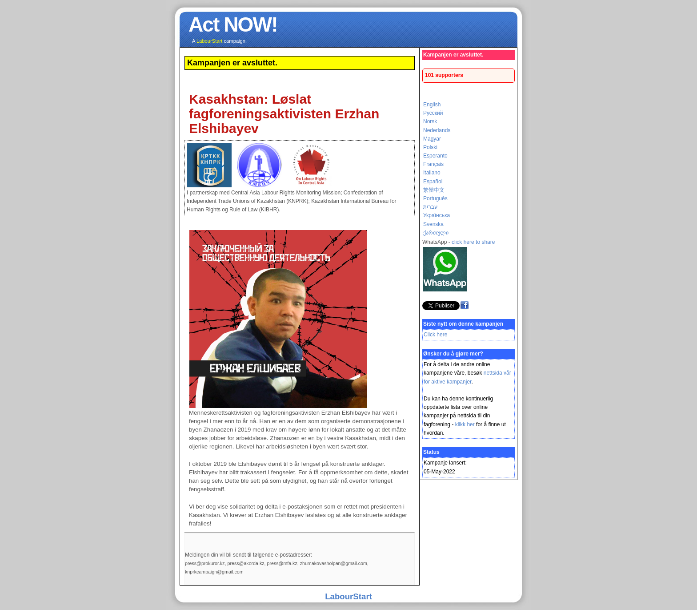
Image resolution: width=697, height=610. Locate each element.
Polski (430, 147)
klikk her (465, 424)
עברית (430, 207)
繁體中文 (434, 190)
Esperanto (435, 156)
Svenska (433, 224)
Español (432, 181)
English (432, 104)
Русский (433, 113)
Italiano (432, 173)
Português (435, 198)
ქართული (436, 233)
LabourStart (348, 596)
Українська (436, 215)
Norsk (430, 121)
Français (433, 164)
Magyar (432, 139)
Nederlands (436, 130)
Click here (435, 334)
